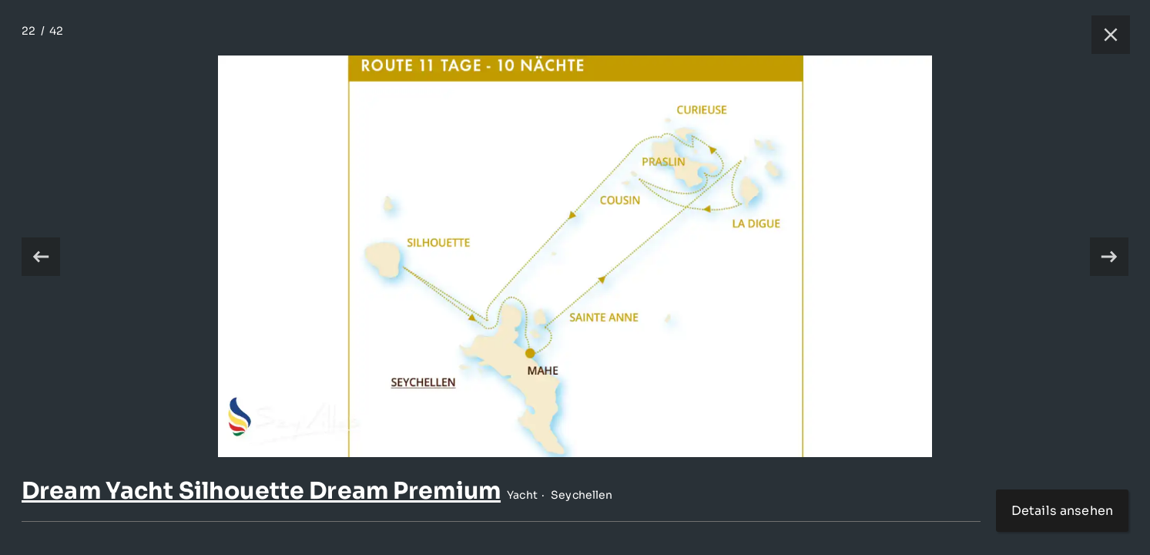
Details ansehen (1062, 511)
